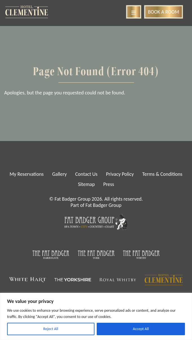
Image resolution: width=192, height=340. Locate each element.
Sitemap (86, 184)
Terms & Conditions (162, 174)
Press (108, 184)
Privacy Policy (120, 174)
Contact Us (86, 174)
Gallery (59, 174)
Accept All (141, 328)
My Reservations (27, 174)
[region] (96, 316)
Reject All (50, 328)
